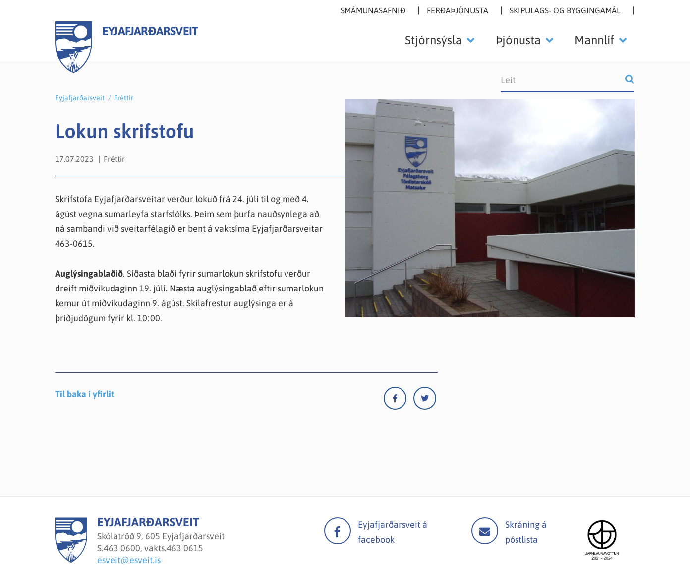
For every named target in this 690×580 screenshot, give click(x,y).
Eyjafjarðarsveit (80, 98)
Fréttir (123, 98)
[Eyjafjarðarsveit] (71, 560)
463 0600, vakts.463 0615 (153, 548)
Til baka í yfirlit (84, 394)
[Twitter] (424, 400)
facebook (337, 530)
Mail (484, 530)
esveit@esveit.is (129, 560)
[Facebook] (398, 400)
